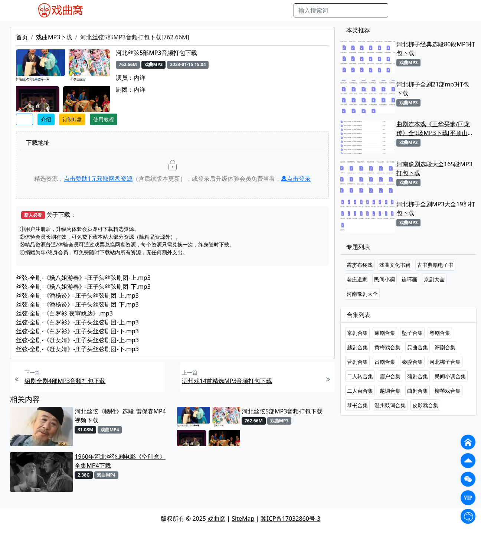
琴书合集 (357, 405)
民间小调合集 (450, 376)
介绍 (46, 119)
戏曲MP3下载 (54, 37)
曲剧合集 (417, 390)
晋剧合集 (357, 361)
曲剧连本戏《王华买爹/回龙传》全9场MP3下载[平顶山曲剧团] (435, 128)
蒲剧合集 (417, 376)
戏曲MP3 (136, 10)
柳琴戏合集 (448, 390)
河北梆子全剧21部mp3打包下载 (432, 88)
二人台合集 (360, 390)
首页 (22, 37)
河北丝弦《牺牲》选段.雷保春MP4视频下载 (120, 415)
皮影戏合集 (425, 405)
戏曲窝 (216, 518)
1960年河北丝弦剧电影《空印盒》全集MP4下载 (120, 461)
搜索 (400, 10)
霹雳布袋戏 (360, 264)
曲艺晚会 (187, 10)
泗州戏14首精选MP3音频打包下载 (227, 381)
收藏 (24, 119)
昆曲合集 (417, 347)
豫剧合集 (384, 332)
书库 (267, 10)
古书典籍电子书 (435, 264)
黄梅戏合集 (387, 347)
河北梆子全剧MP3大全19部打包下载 (435, 208)
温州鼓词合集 (390, 405)
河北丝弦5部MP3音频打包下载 (282, 411)
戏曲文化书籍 (394, 264)
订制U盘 (72, 119)
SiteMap (243, 518)
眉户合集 (390, 376)
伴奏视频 (244, 10)
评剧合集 (445, 347)
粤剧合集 (439, 332)
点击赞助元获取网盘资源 (98, 178)
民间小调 (384, 279)
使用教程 (103, 119)
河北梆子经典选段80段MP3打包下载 (435, 48)
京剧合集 (357, 332)
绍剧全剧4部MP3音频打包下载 (65, 381)
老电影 (162, 10)
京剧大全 (434, 279)
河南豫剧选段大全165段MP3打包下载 (434, 168)
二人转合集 (360, 376)
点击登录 (296, 178)
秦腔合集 (412, 361)
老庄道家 (357, 279)
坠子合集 (412, 332)
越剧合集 (357, 347)
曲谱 (284, 10)
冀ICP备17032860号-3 (290, 518)
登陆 (443, 10)
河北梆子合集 (445, 361)
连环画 (409, 279)
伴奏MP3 (216, 10)
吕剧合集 (384, 361)
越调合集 (390, 390)
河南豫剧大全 (362, 293)
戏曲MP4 (107, 10)
